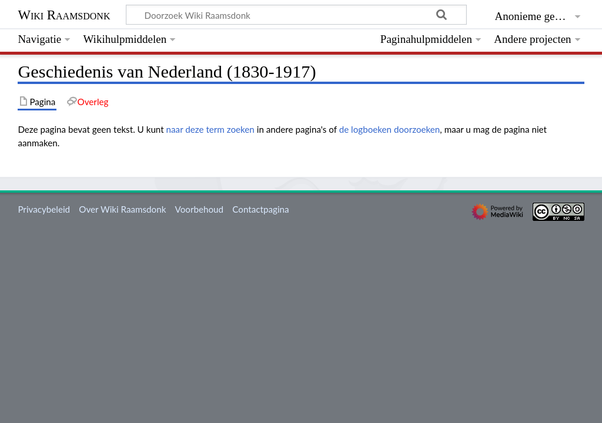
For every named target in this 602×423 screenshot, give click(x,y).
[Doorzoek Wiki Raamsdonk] (296, 14)
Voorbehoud (199, 209)
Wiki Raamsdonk (64, 15)
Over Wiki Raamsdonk (122, 209)
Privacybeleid (44, 209)
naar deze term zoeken (210, 129)
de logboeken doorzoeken (389, 129)
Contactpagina (260, 209)
